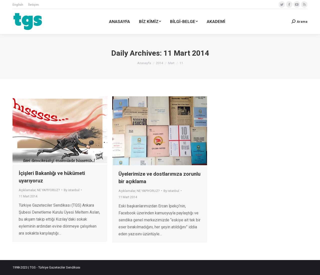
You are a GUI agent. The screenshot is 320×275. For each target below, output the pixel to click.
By (72, 190)
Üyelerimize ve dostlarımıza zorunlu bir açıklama (159, 177)
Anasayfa (144, 63)
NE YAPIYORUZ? (48, 190)
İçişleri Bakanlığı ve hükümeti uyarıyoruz (52, 177)
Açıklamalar (27, 190)
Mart (171, 63)
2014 (159, 63)
